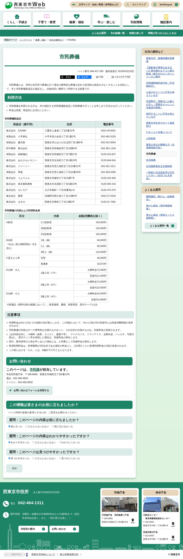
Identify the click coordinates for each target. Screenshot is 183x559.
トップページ (25, 40)
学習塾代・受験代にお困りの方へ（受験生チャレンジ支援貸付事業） (160, 104)
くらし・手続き (17, 22)
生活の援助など (56, 40)
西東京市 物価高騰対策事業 (160, 60)
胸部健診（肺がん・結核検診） (160, 198)
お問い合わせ (59, 529)
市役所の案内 (28, 529)
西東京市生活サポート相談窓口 (160, 124)
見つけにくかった (70, 458)
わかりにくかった (70, 442)
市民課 (34, 369)
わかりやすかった (20, 442)
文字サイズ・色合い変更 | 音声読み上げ (98, 4)
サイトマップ (139, 4)
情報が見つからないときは (162, 33)
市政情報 (136, 22)
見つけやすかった (20, 458)
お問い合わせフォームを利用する (31, 390)
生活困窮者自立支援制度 (159, 166)
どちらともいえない (38, 426)
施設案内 (166, 22)
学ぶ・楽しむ (106, 22)
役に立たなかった (63, 426)
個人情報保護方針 (69, 554)
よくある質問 (99, 33)
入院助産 (151, 138)
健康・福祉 (76, 22)
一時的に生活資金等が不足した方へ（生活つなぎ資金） (160, 175)
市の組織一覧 (118, 33)
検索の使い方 (136, 33)
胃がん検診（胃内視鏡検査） (159, 207)
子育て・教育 (47, 22)
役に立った (17, 426)
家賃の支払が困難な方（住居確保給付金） (160, 146)
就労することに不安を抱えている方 (160, 115)
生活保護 (151, 160)
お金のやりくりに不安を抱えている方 (160, 94)
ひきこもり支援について (159, 132)
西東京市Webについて (43, 554)
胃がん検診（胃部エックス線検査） (160, 216)
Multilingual (166, 4)
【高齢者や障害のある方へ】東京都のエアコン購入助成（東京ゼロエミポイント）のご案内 (160, 72)
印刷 (101, 77)
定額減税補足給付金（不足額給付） (160, 84)
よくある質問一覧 (159, 225)
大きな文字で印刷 (122, 77)
